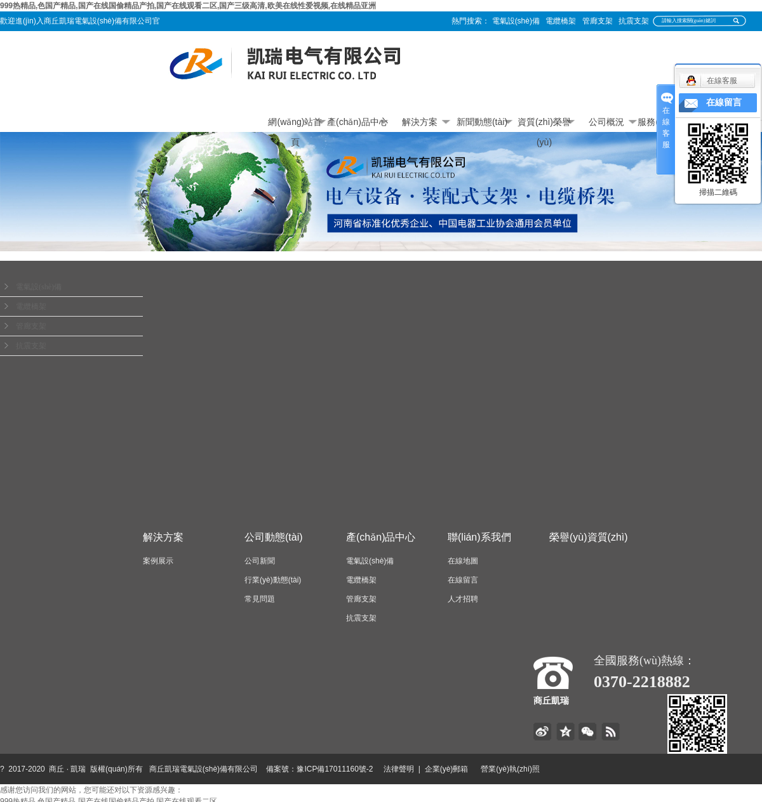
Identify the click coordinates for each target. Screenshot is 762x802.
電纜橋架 (560, 20)
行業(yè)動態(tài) (272, 579)
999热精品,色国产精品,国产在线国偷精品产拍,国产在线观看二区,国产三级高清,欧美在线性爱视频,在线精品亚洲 (188, 5)
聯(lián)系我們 (479, 537)
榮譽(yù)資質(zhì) (588, 537)
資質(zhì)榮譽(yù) (544, 124)
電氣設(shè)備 (516, 20)
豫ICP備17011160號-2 (335, 769)
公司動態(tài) (273, 537)
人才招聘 (463, 599)
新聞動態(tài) (482, 122)
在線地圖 (463, 560)
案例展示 (158, 560)
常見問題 (259, 599)
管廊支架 (597, 20)
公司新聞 (259, 560)
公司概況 (606, 122)
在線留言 (463, 579)
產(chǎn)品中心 (357, 122)
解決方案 (420, 122)
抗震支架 (633, 20)
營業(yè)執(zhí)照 (525, 769)
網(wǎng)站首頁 (295, 124)
